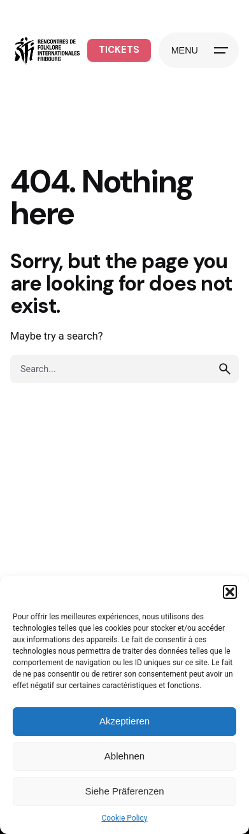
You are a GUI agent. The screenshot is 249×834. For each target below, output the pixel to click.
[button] (230, 592)
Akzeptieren (124, 720)
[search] (225, 369)
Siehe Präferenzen (124, 791)
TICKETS (119, 49)
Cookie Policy (125, 818)
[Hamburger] (199, 50)
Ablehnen (124, 756)
